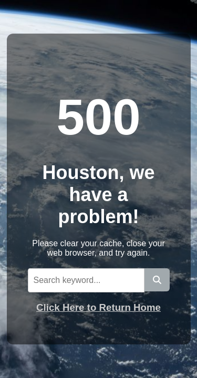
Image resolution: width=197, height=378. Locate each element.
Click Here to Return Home (98, 307)
